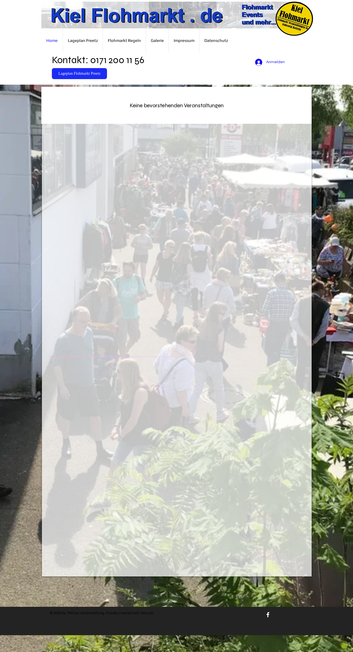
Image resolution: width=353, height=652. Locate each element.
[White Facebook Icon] (267, 614)
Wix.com (147, 613)
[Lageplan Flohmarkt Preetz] (79, 73)
